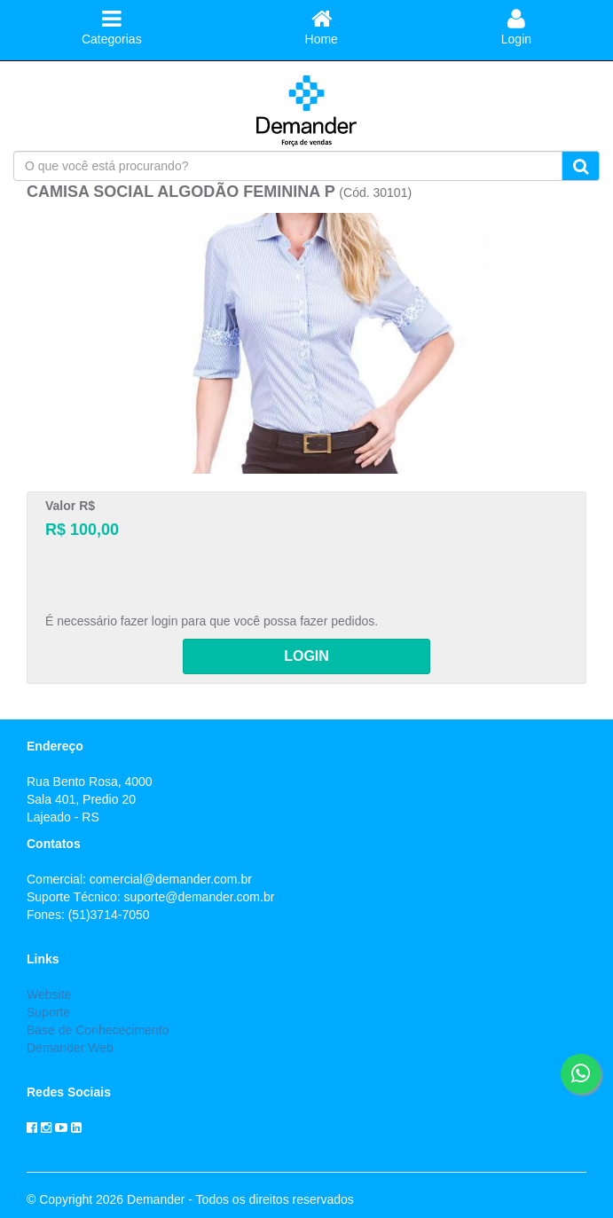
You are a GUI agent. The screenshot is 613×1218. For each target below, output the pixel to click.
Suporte (48, 1012)
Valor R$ (70, 506)
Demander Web (70, 1048)
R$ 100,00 (82, 529)
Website (49, 994)
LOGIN (306, 656)
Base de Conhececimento (98, 1030)
